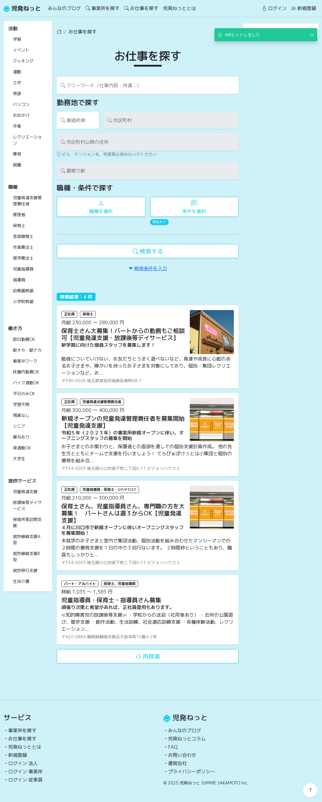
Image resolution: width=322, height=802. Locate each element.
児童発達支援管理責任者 (27, 201)
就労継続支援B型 (26, 556)
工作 (17, 82)
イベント (21, 50)
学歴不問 (21, 404)
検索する (148, 251)
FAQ (173, 747)
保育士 (19, 225)
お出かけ (21, 115)
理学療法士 (23, 258)
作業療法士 (23, 247)
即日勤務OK (24, 339)
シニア (19, 426)
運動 (17, 72)
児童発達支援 (25, 491)
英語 (17, 93)
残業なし (21, 415)
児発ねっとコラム (187, 738)
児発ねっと (22, 8)
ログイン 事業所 (25, 771)
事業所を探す (102, 8)
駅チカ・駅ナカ (27, 350)
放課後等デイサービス (27, 505)
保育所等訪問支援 (27, 522)
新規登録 (303, 8)
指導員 (19, 279)
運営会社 (177, 763)
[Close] (312, 35)
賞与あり (21, 437)
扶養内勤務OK (26, 372)
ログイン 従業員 (25, 779)
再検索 (147, 656)
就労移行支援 (25, 570)
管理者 (19, 214)
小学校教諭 (23, 301)
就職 (17, 164)
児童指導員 (23, 269)
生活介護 (21, 581)
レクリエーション (27, 140)
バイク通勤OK (26, 382)
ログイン (274, 8)
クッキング (23, 61)
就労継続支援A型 (27, 539)
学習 (17, 39)
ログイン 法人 (23, 763)
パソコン (21, 104)
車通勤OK (22, 448)
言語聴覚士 (23, 236)
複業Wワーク (25, 361)
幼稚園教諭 (23, 290)
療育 (17, 154)
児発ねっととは (179, 8)
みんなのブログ (64, 8)
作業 (17, 126)
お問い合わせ (182, 755)
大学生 (19, 458)
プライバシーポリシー (191, 771)
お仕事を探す (141, 8)
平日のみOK (24, 393)
